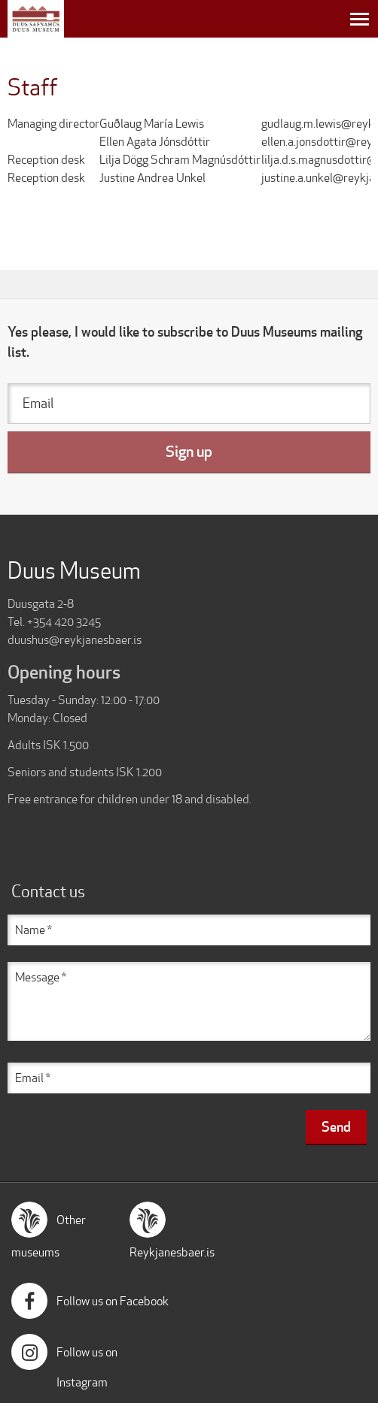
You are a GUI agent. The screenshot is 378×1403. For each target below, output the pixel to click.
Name (30, 930)
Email (38, 403)
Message (37, 977)
